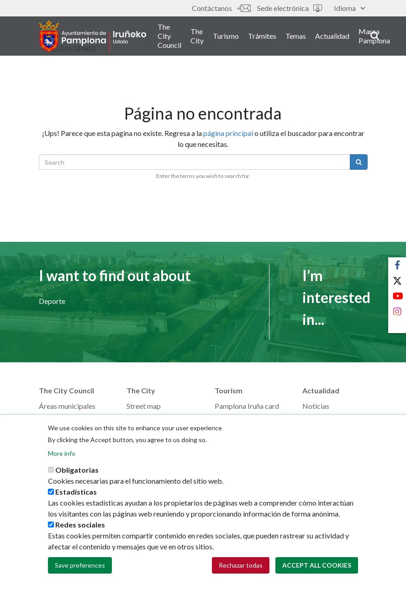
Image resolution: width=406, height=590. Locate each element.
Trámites (262, 35)
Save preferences (80, 576)
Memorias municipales (71, 416)
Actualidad (332, 35)
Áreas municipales (67, 406)
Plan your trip (236, 416)
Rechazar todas (241, 576)
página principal (228, 133)
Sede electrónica (289, 8)
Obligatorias (77, 480)
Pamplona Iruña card (247, 406)
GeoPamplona (149, 416)
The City (197, 36)
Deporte (52, 301)
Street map (144, 406)
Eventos (314, 416)
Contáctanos (221, 8)
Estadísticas (76, 502)
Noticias (315, 406)
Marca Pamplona (374, 36)
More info (61, 464)
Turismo (226, 35)
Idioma (349, 8)
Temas (295, 35)
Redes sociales (80, 535)
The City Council (169, 35)
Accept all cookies (316, 576)
